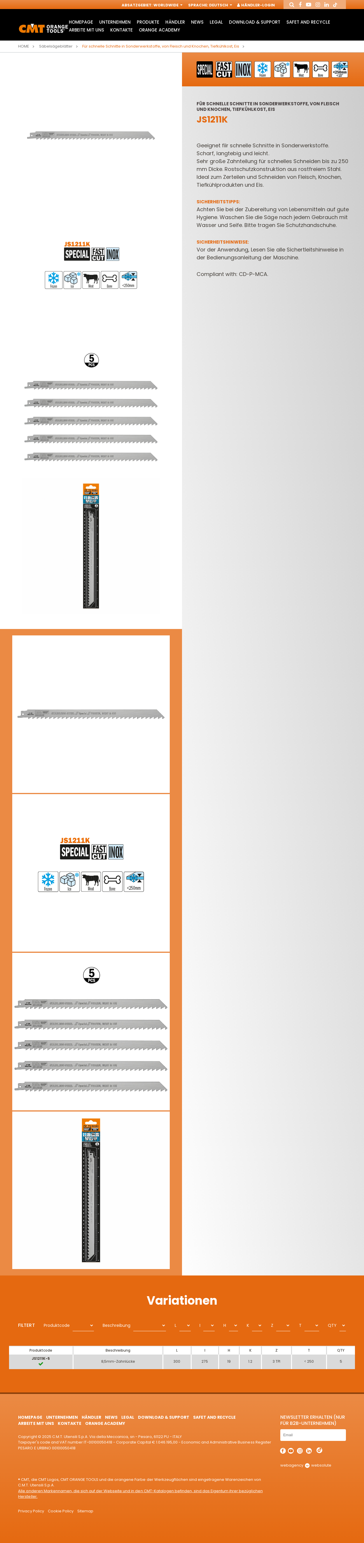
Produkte (148, 22)
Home (23, 46)
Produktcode (57, 1325)
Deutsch (220, 5)
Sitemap (85, 1511)
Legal (216, 22)
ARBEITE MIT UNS (86, 30)
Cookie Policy (61, 1511)
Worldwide (167, 5)
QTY (332, 1325)
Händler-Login (256, 5)
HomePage (81, 22)
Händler (175, 22)
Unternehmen (115, 22)
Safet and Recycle (308, 22)
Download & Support (254, 22)
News (197, 22)
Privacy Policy (31, 1511)
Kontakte (121, 30)
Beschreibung (116, 1325)
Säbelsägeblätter (56, 46)
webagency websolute (305, 1465)
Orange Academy (159, 30)
